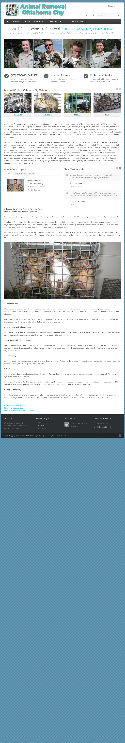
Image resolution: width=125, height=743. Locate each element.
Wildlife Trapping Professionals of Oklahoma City (20, 436)
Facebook (90, 15)
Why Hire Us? (21, 174)
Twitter (87, 15)
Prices (27, 21)
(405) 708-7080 (76, 21)
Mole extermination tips (13, 408)
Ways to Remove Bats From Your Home (19, 410)
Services (16, 21)
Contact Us (39, 21)
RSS (93, 15)
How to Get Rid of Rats (13, 405)
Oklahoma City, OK (57, 21)
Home (40, 423)
